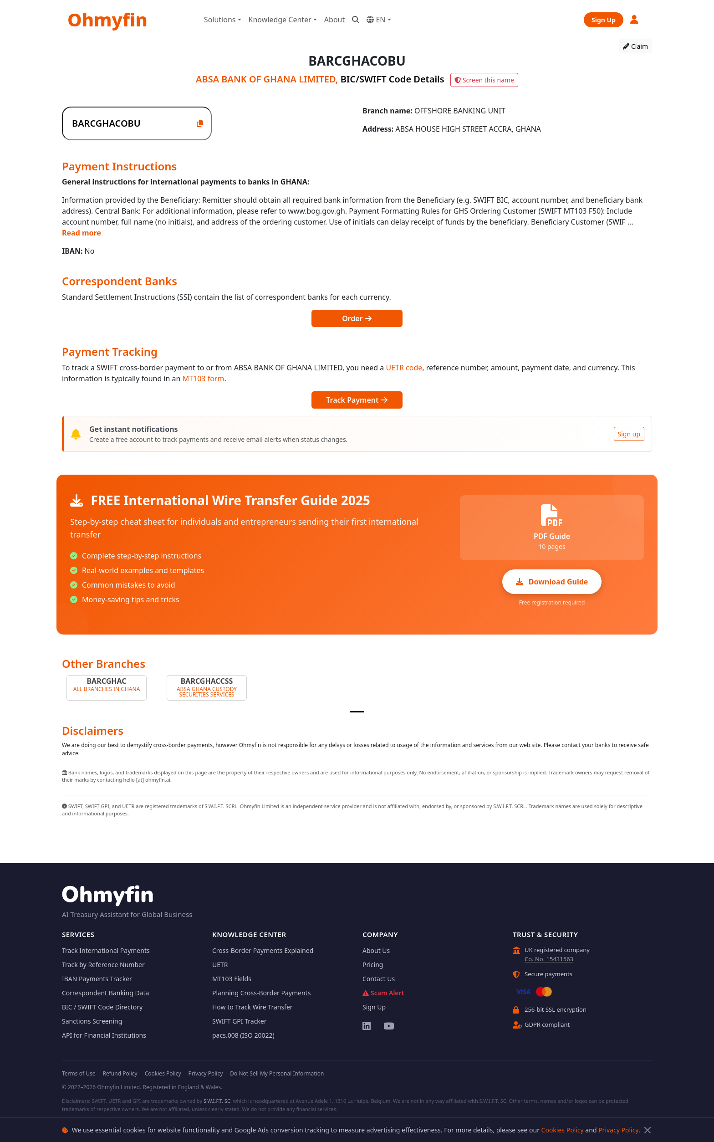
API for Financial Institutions (104, 1035)
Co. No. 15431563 (549, 959)
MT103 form (203, 379)
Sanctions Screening (92, 1021)
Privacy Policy (618, 1130)
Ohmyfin (107, 19)
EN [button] (376, 20)
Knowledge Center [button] (280, 20)
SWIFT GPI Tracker (239, 1021)
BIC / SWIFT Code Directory (102, 1007)
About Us (376, 950)
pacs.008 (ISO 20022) (243, 1035)
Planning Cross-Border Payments (261, 992)
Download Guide (552, 582)
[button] (634, 19)
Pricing (372, 964)
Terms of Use (78, 1073)
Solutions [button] (220, 20)
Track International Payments (106, 950)
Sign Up (604, 19)
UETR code (404, 368)
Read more (81, 233)
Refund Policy (119, 1073)
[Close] (647, 1130)
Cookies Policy (562, 1130)
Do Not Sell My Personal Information (277, 1073)
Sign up (629, 434)
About (334, 20)
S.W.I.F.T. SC (217, 1100)
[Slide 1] (357, 712)
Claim (635, 46)
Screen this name (484, 80)
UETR (220, 964)
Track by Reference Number (103, 964)
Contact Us (378, 978)
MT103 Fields (231, 978)
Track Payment (357, 400)
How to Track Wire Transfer (252, 1007)
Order (357, 318)
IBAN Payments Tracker (97, 978)
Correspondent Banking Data (105, 992)
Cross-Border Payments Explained (262, 950)
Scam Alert (383, 992)
